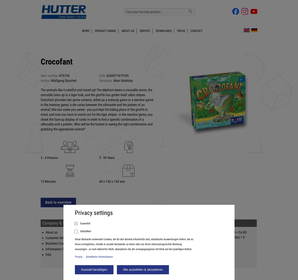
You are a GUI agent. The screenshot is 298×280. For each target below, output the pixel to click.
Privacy (78, 256)
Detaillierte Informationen (99, 256)
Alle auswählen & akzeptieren (143, 269)
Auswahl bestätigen (94, 269)
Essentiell (82, 224)
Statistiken (83, 232)
